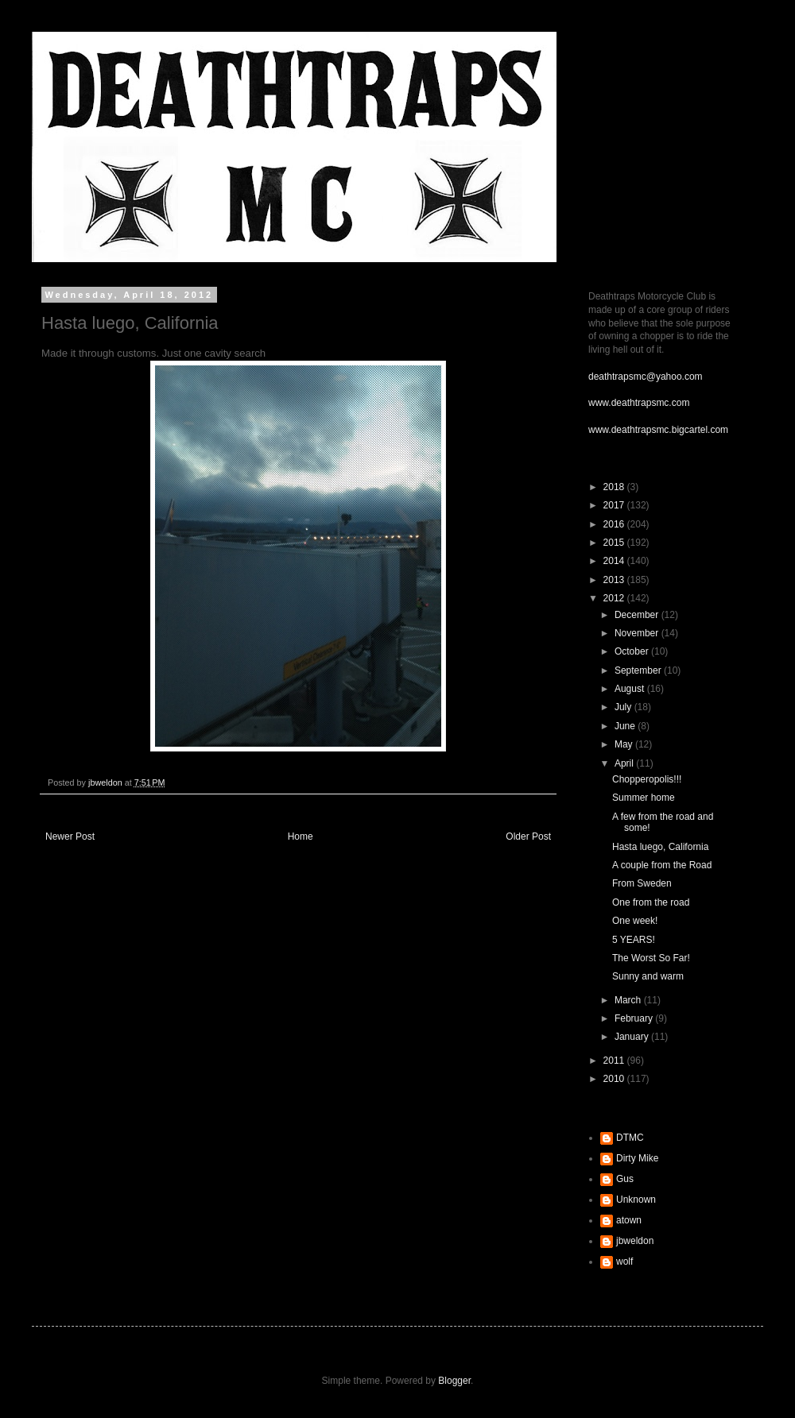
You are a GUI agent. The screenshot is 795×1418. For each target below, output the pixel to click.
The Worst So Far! (651, 958)
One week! (634, 920)
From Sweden (642, 883)
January (633, 1036)
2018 (615, 487)
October (633, 651)
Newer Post (70, 836)
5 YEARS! (633, 939)
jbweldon (634, 1240)
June (626, 726)
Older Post (528, 836)
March (629, 1000)
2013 (615, 579)
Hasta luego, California (660, 846)
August (631, 688)
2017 (615, 505)
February (635, 1018)
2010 (615, 1078)
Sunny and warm (648, 976)
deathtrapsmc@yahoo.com (645, 376)
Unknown (636, 1199)
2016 (615, 524)
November (638, 633)
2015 (615, 542)
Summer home (643, 797)
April (625, 763)
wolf (624, 1261)
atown (629, 1220)
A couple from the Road (662, 865)
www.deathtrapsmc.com (638, 402)
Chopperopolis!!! (646, 779)
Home (300, 836)
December (638, 614)
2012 (615, 598)
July (624, 707)
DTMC (630, 1137)
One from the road (650, 902)
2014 (615, 560)
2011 (615, 1060)
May (625, 744)
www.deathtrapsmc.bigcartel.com (658, 429)
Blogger (454, 1380)
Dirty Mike (637, 1158)
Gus (625, 1178)
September (639, 670)
